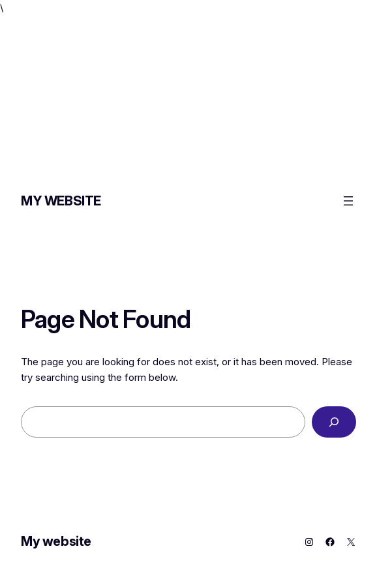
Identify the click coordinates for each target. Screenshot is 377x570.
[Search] (334, 422)
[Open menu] (348, 201)
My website (61, 201)
